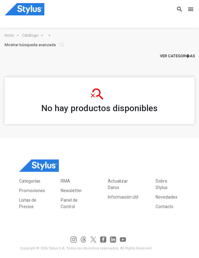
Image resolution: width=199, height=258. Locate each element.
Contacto (164, 206)
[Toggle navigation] (188, 9)
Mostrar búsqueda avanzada (35, 45)
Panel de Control (69, 203)
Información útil (123, 197)
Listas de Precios (27, 203)
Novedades (166, 197)
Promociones (32, 190)
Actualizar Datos (118, 184)
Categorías (29, 181)
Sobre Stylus (162, 184)
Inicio (9, 35)
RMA (65, 181)
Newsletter (71, 190)
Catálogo (30, 35)
